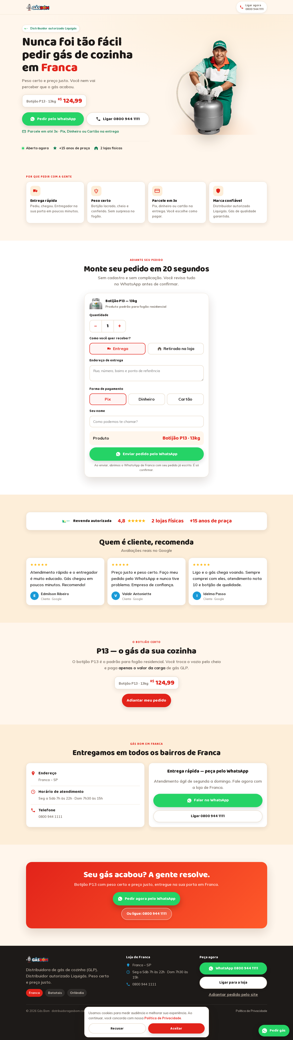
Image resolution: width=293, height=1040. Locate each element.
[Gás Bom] (37, 7)
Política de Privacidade (251, 1011)
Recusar (117, 1028)
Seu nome (97, 413)
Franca (34, 993)
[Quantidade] (107, 328)
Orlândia (77, 993)
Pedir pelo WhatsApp (53, 119)
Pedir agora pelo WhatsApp (146, 901)
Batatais (55, 993)
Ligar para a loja (233, 983)
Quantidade (98, 317)
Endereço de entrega (106, 363)
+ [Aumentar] (119, 328)
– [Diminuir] (95, 328)
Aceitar (176, 1028)
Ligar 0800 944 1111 (118, 119)
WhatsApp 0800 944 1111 (233, 968)
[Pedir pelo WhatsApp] (274, 1031)
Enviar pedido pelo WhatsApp (146, 456)
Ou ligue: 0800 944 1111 (147, 916)
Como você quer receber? (110, 340)
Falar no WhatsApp (208, 802)
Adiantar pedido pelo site (233, 994)
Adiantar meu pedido (146, 703)
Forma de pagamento (106, 391)
